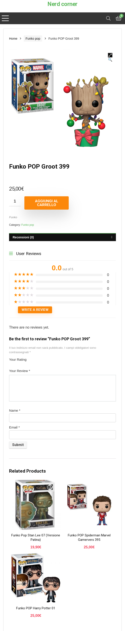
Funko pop (32, 38)
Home (13, 38)
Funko (13, 217)
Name (14, 410)
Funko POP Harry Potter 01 (35, 608)
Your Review (19, 371)
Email (14, 427)
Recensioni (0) (23, 237)
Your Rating (18, 359)
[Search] (108, 18)
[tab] (62, 237)
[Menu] (5, 18)
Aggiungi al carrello (46, 203)
